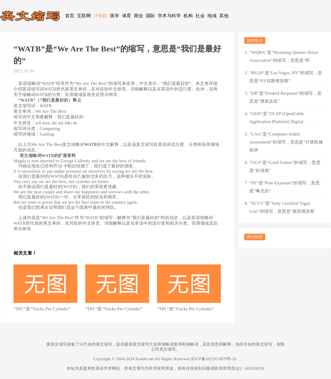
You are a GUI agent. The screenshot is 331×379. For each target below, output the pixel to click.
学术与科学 (169, 15)
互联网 (84, 15)
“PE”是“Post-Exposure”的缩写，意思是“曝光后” (284, 187)
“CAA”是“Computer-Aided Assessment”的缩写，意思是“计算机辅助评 (286, 142)
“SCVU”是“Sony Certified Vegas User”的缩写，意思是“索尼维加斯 (281, 207)
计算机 (100, 15)
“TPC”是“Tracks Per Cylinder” (42, 309)
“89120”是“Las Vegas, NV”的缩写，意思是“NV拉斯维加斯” (285, 77)
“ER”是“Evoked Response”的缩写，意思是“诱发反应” (285, 97)
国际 (150, 15)
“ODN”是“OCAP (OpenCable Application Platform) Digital (276, 117)
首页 (69, 15)
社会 (200, 15)
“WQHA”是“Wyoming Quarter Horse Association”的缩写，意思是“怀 (283, 56)
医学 (114, 15)
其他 (224, 15)
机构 (188, 15)
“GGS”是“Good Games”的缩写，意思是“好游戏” (284, 166)
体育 (126, 15)
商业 (138, 15)
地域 (212, 15)
